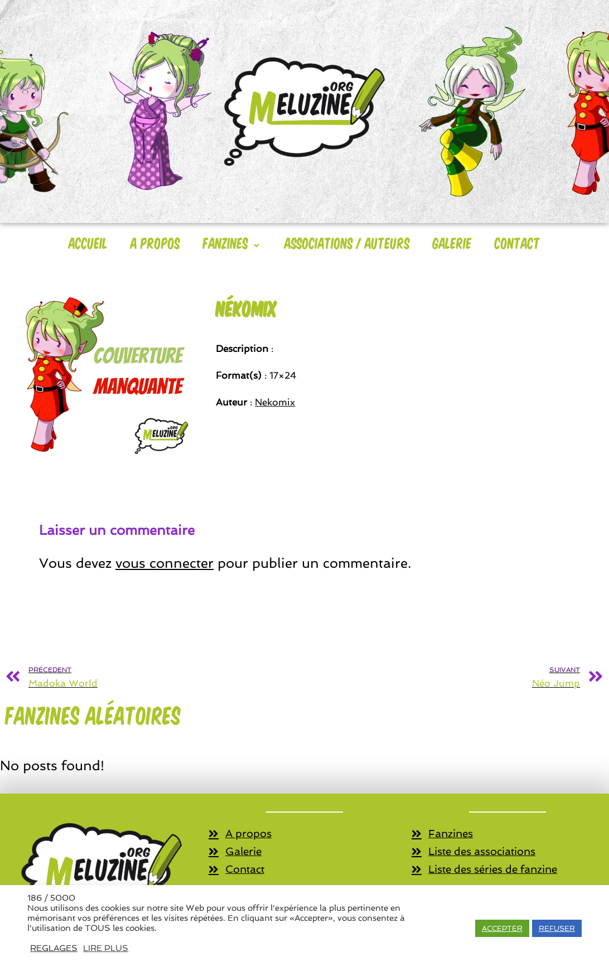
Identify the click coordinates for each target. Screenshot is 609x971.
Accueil (88, 242)
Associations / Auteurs (347, 242)
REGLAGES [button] (54, 948)
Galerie (452, 242)
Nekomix (275, 402)
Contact (517, 242)
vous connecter (164, 563)
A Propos (155, 242)
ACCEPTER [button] (502, 928)
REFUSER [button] (557, 928)
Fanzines (232, 242)
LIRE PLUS (105, 948)
